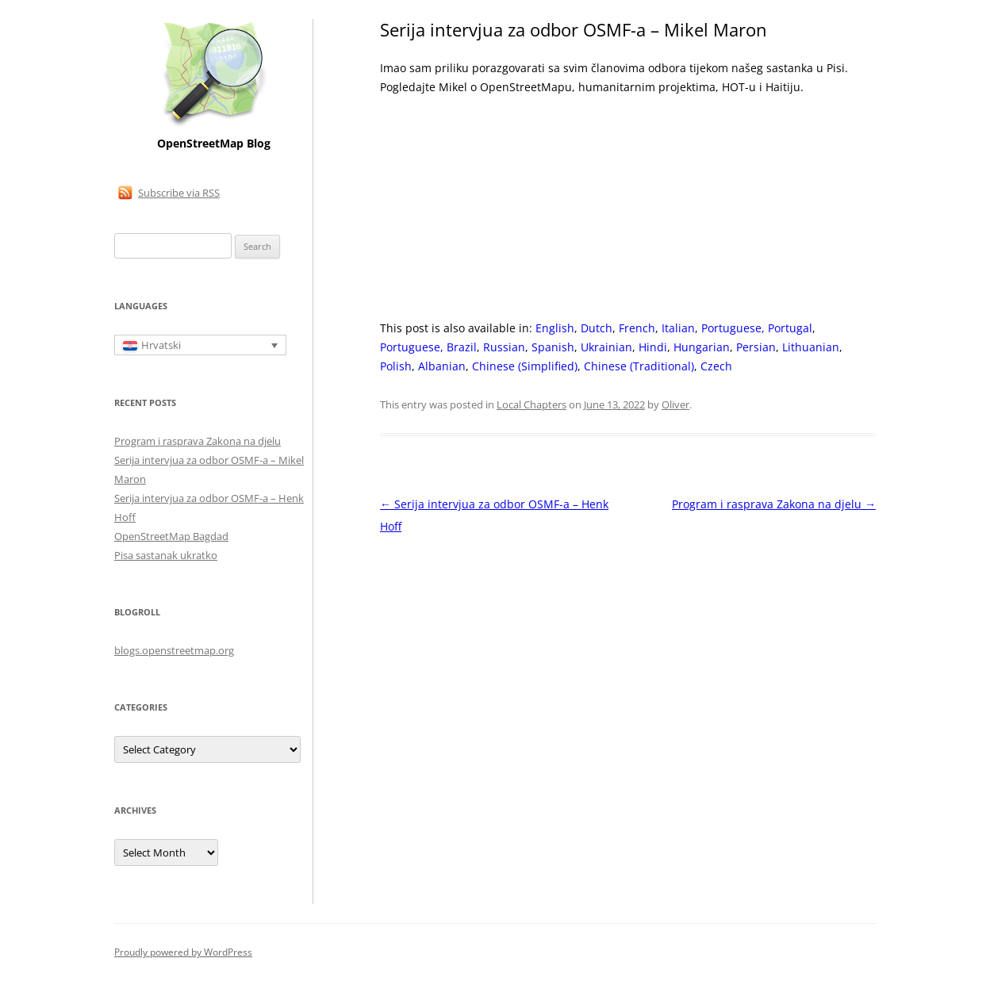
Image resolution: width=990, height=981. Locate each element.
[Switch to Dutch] (596, 328)
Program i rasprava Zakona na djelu (774, 504)
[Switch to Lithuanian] (810, 347)
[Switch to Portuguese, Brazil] (428, 347)
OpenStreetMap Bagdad (171, 536)
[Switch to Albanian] (442, 366)
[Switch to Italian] (678, 328)
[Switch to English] (554, 328)
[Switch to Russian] (504, 347)
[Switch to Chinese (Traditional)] (639, 366)
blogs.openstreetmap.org (174, 650)
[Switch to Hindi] (653, 347)
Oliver (675, 404)
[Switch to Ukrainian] (606, 347)
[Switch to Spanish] (552, 347)
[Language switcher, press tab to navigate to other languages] (200, 345)
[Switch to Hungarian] (701, 347)
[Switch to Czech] (716, 366)
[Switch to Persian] (756, 347)
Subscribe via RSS (179, 193)
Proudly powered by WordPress (183, 952)
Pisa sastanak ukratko (165, 555)
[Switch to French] (637, 328)
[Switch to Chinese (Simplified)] (525, 366)
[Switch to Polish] (396, 366)
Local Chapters (531, 404)
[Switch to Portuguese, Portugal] (756, 328)
